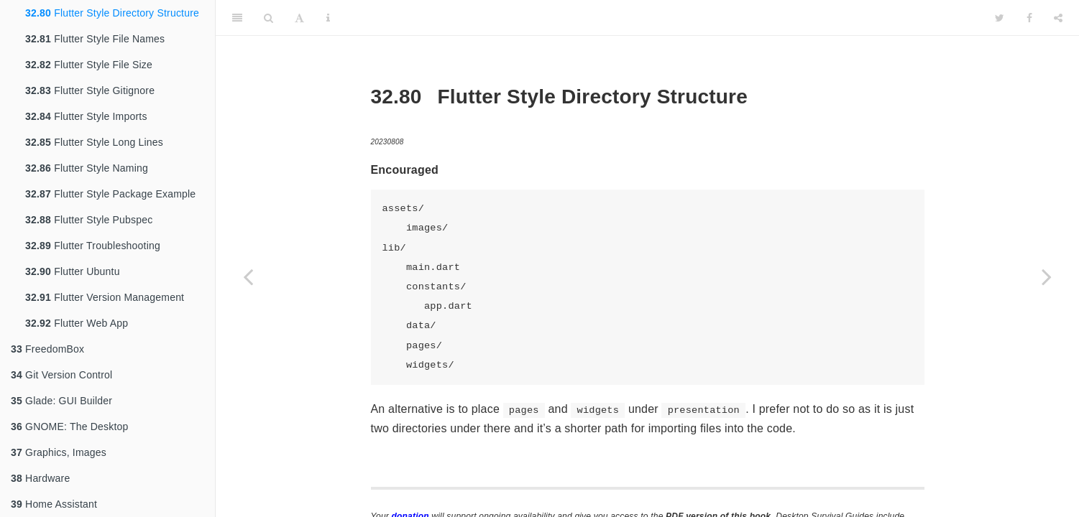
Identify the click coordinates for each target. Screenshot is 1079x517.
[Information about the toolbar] (328, 18)
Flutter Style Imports (86, 116)
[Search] (268, 18)
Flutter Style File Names (95, 39)
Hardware (40, 478)
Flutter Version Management (104, 297)
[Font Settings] (299, 18)
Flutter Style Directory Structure (112, 13)
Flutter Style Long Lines (94, 142)
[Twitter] (999, 18)
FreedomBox (47, 349)
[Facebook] (1029, 18)
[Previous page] (248, 276)
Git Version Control (61, 375)
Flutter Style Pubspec (88, 219)
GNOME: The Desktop (69, 426)
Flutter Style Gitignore (90, 90)
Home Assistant (54, 504)
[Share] (1058, 18)
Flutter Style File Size (88, 64)
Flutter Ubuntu (72, 271)
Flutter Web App (76, 323)
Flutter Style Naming (86, 168)
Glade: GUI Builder (61, 400)
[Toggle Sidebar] (237, 18)
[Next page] (1046, 276)
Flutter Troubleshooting (92, 245)
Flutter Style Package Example (110, 194)
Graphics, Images (58, 452)
